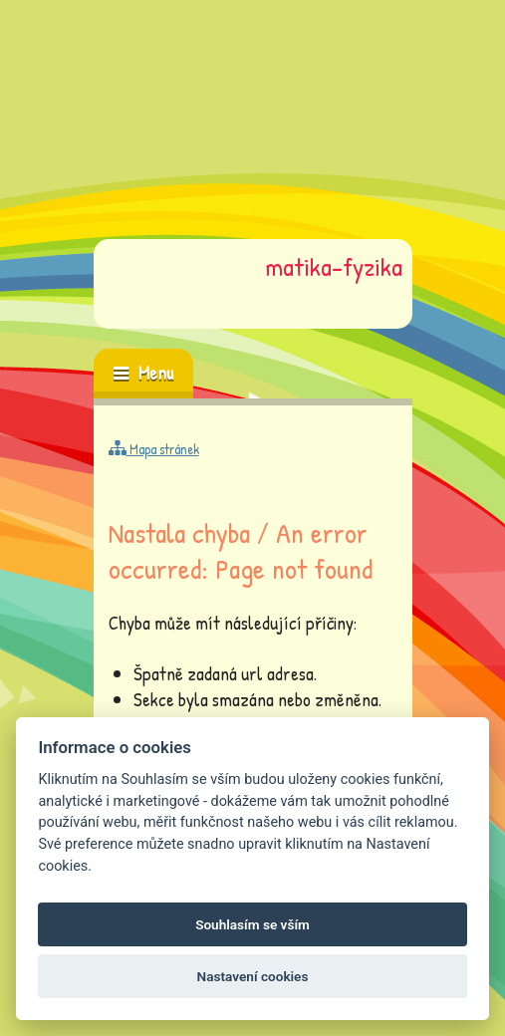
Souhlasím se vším (252, 924)
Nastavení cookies (253, 976)
